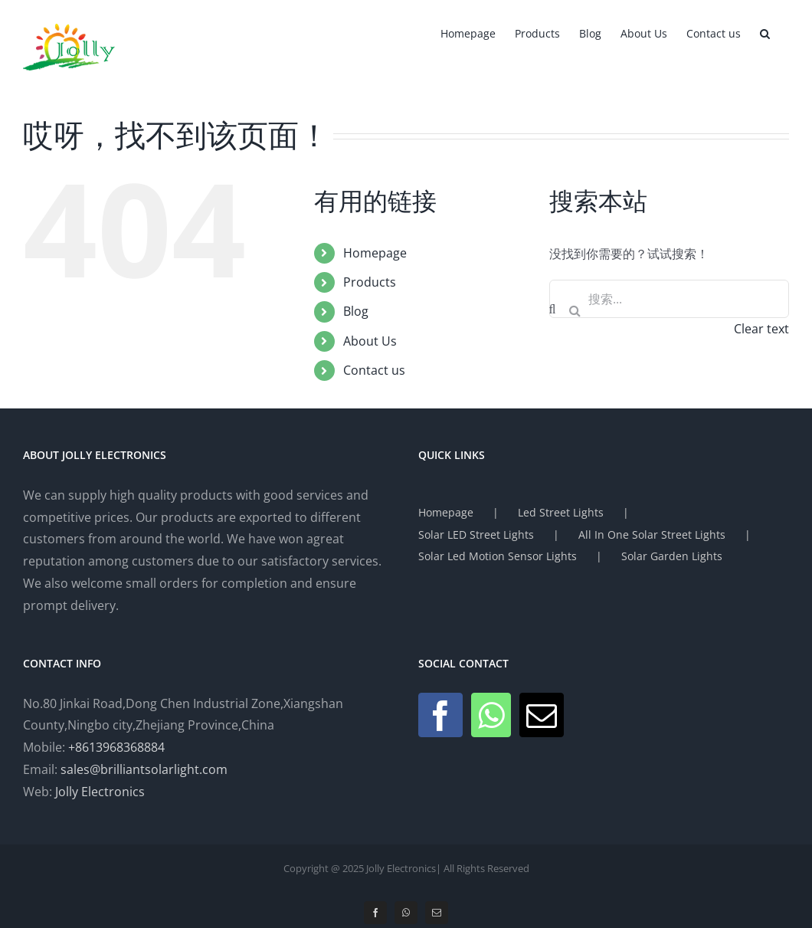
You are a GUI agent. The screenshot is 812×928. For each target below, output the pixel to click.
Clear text (761, 328)
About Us (370, 341)
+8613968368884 (116, 747)
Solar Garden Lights (671, 556)
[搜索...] (669, 299)
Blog (355, 311)
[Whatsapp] (491, 715)
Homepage (375, 252)
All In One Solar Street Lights (651, 534)
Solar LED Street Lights (476, 534)
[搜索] (575, 310)
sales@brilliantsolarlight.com (144, 769)
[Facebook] (440, 715)
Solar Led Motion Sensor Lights (497, 556)
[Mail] (541, 715)
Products (369, 282)
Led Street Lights (561, 512)
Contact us (374, 370)
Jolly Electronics (100, 791)
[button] (765, 32)
